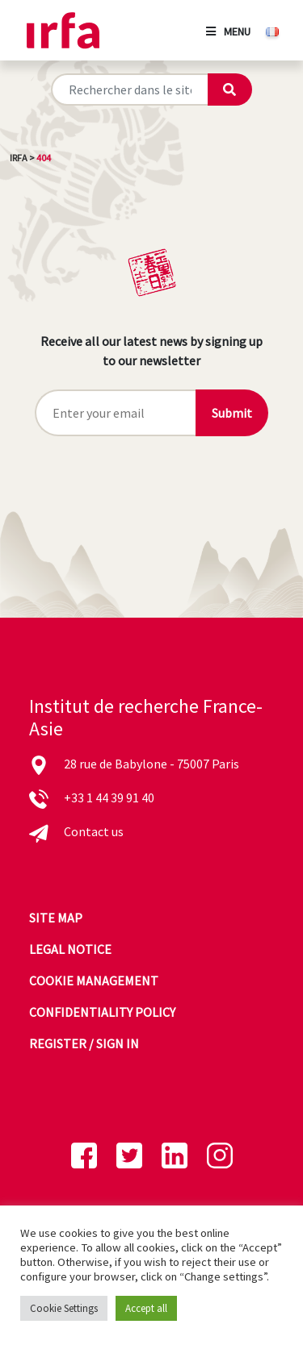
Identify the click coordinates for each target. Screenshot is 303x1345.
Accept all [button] (146, 1308)
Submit (232, 413)
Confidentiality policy (102, 1012)
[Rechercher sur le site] (129, 89)
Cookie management (93, 980)
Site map (55, 918)
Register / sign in (84, 1043)
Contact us (94, 831)
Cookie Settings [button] (64, 1308)
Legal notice (70, 949)
